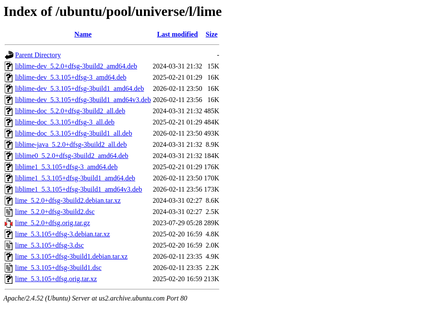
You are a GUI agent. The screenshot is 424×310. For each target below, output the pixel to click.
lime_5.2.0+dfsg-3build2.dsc (55, 211)
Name (83, 34)
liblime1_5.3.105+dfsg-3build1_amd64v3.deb (78, 189)
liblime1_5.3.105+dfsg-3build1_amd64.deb (75, 178)
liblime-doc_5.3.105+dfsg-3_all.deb (65, 122)
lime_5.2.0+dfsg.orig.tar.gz (52, 222)
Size (212, 34)
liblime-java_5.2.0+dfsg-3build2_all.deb (71, 144)
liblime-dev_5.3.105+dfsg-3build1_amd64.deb (79, 88)
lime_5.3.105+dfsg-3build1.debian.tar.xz (71, 256)
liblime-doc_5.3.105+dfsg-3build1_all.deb (73, 133)
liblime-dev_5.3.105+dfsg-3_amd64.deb (70, 77)
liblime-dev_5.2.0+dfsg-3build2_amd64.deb (76, 66)
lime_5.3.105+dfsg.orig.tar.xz (56, 278)
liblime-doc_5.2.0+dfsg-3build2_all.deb (70, 111)
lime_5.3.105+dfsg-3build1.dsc (58, 267)
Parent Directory (38, 55)
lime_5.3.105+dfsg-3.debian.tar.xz (62, 234)
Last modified (177, 34)
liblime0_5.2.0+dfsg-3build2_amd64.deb (71, 155)
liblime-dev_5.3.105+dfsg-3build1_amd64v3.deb (83, 99)
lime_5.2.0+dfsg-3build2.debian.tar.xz (68, 200)
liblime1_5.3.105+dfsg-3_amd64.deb (66, 166)
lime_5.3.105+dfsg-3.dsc (49, 245)
